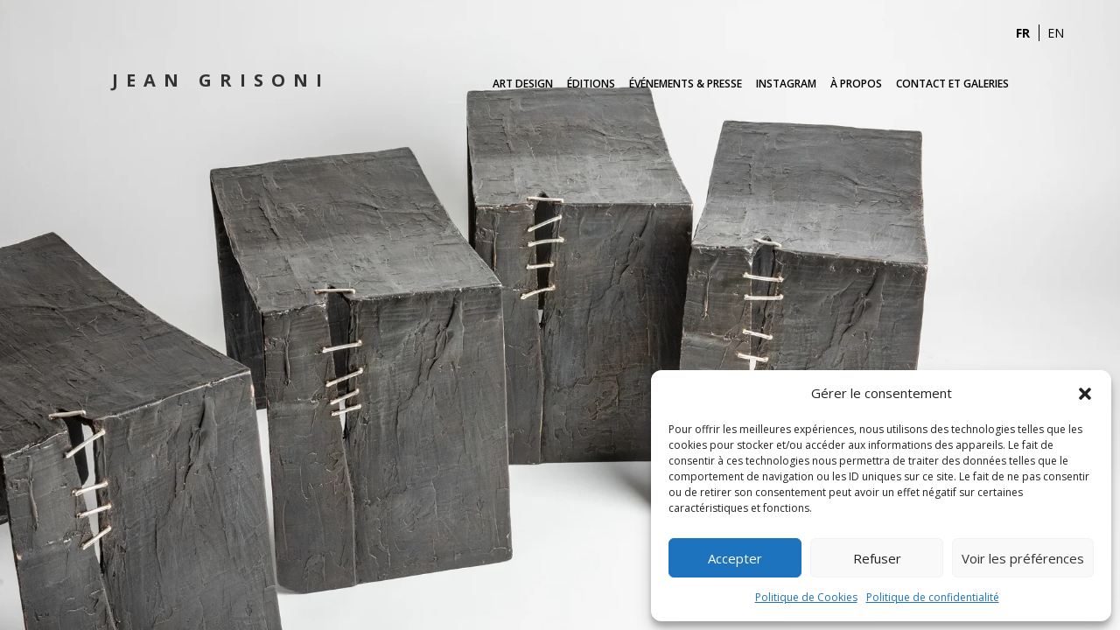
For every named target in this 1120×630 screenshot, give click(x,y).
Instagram (786, 83)
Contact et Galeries (952, 83)
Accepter (735, 558)
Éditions (591, 83)
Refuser (877, 558)
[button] (1085, 393)
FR (1023, 32)
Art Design (523, 83)
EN (1055, 32)
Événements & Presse (685, 83)
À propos (856, 83)
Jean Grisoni (221, 80)
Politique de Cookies (806, 597)
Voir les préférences (1023, 558)
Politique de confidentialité (932, 597)
